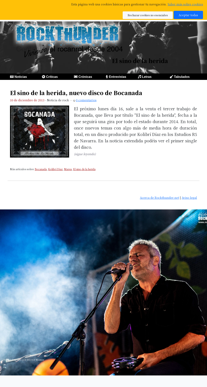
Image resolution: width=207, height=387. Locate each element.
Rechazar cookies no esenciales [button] (148, 15)
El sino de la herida (84, 169)
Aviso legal (189, 197)
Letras (146, 76)
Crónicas (85, 76)
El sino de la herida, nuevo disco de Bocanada (76, 93)
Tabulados (182, 76)
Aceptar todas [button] (188, 15)
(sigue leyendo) (85, 154)
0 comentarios (86, 100)
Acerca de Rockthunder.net (159, 197)
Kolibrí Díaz (55, 169)
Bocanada (41, 169)
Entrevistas (117, 76)
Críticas (52, 76)
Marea (68, 169)
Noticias (20, 76)
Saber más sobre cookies (185, 4)
